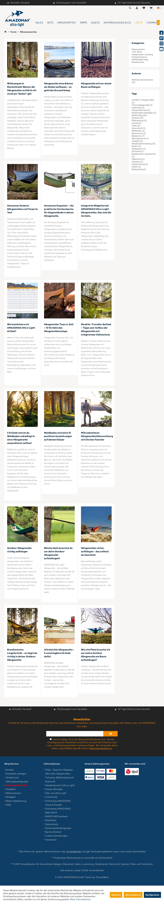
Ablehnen (116, 894)
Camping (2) (137, 161)
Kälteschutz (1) (138, 159)
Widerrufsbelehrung (16, 800)
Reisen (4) (136, 146)
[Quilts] (95, 23)
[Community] (154, 23)
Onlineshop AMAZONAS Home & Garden (58, 802)
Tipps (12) (136, 125)
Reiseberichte (138, 62)
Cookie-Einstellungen (56, 835)
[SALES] (39, 23)
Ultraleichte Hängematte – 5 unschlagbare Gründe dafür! (59, 653)
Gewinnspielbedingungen (58, 828)
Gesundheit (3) (138, 128)
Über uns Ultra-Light (55, 793)
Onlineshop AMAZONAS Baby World (58, 810)
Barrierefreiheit (53, 831)
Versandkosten (73, 851)
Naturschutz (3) (139, 133)
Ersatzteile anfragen (16, 773)
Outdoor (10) (137, 118)
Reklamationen (13, 793)
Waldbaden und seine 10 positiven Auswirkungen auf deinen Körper (58, 436)
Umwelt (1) (136, 123)
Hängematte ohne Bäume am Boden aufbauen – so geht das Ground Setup (58, 87)
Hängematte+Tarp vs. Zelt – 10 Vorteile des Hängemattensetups (58, 328)
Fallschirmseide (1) (140, 164)
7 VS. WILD (137, 52)
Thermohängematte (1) (142, 105)
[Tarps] (83, 23)
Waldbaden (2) (138, 130)
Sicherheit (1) (138, 151)
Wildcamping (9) (139, 120)
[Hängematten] (66, 23)
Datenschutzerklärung (100, 748)
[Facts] (139, 23)
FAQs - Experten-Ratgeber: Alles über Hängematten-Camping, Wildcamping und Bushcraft (59, 775)
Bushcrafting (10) (139, 115)
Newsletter (51, 820)
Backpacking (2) (139, 169)
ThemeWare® (102, 877)
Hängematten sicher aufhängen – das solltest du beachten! (95, 551)
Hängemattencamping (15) (143, 143)
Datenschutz (51, 824)
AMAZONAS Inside (140, 59)
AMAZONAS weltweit (56, 816)
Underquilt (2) (138, 107)
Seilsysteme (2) (139, 148)
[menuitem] (151, 8)
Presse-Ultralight (54, 789)
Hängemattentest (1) (141, 110)
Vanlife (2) (136, 166)
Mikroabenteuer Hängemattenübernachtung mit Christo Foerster (97, 436)
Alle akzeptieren (133, 894)
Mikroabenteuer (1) (140, 138)
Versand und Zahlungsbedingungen (17, 779)
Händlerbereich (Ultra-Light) (60, 785)
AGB (8, 804)
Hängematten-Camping (142, 54)
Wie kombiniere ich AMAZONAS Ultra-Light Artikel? (21, 328)
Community (51, 796)
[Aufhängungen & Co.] (117, 23)
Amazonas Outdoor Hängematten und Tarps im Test (22, 209)
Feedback (11, 789)
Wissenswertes (138, 49)
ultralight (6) (137, 141)
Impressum (51, 839)
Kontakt (10, 769)
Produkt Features (139, 57)
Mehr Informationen (80, 899)
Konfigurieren (152, 894)
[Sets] (50, 23)
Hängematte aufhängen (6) (144, 112)
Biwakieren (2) (138, 136)
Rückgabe (11, 796)
